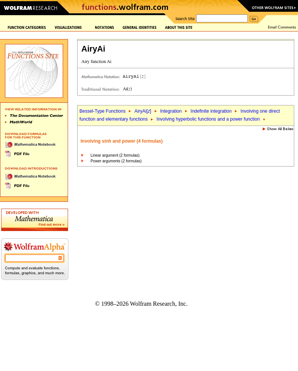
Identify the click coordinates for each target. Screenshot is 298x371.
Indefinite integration (210, 111)
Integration (171, 111)
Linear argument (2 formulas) (114, 155)
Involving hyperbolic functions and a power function (208, 119)
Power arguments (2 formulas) (116, 161)
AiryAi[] (143, 111)
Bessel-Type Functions (102, 111)
